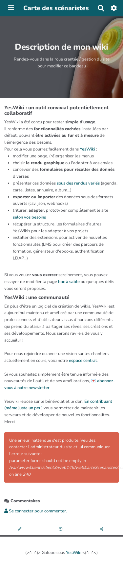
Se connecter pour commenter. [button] (35, 511)
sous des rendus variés (78, 183)
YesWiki (87, 149)
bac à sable (69, 282)
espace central (83, 361)
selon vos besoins (29, 217)
